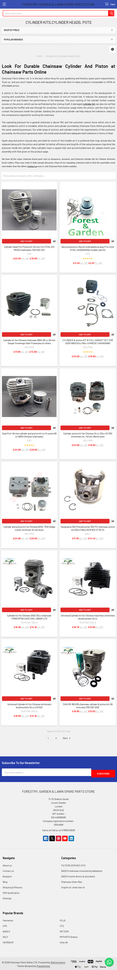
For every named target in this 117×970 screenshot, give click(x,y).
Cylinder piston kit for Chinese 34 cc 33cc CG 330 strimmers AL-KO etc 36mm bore (87, 435)
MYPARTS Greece (69, 935)
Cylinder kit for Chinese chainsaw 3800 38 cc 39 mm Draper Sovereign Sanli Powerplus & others (29, 342)
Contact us (8, 869)
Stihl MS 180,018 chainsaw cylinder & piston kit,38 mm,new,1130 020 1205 (88, 706)
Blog (5, 880)
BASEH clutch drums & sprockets (78, 874)
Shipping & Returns (12, 885)
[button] (112, 49)
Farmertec (8, 919)
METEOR (64, 930)
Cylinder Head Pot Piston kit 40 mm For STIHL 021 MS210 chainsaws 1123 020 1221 (29, 248)
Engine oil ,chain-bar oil (73, 885)
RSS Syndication (11, 891)
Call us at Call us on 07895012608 (58, 828)
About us (7, 864)
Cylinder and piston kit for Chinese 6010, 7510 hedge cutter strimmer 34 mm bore (29, 528)
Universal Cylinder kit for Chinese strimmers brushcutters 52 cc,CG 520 (29, 706)
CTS (62, 924)
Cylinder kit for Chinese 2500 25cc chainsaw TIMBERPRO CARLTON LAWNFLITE (29, 617)
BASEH (6, 930)
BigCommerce (58, 960)
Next (67, 738)
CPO (5, 924)
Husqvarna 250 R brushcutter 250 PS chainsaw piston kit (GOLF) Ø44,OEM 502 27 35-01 (88, 528)
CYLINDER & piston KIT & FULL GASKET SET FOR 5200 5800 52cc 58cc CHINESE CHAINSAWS (87, 342)
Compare (54, 241)
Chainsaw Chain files (71, 880)
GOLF (5, 935)
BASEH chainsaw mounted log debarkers (81, 869)
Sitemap (7, 896)
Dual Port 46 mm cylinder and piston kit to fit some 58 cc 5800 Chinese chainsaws (29, 435)
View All (64, 941)
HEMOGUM (8, 941)
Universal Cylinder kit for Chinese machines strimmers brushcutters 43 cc (88, 617)
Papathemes (43, 964)
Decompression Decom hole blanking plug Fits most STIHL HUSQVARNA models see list (87, 248)
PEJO (63, 919)
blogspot (7, 874)
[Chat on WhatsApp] (108, 961)
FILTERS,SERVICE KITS (73, 864)
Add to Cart (26, 241)
